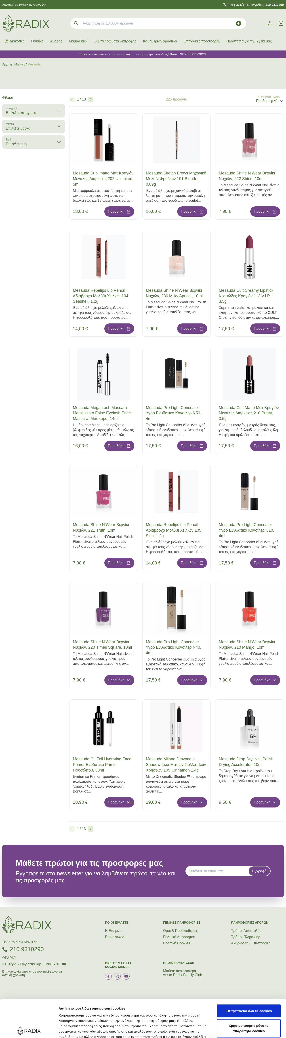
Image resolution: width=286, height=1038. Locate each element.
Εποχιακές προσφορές (202, 41)
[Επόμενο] (90, 99)
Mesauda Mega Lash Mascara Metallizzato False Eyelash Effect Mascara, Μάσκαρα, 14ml (102, 413)
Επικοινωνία (114, 937)
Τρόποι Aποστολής (246, 931)
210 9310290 (27, 949)
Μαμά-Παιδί (78, 41)
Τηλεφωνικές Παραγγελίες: (255, 4)
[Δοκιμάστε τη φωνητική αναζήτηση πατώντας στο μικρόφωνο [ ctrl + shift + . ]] (238, 23)
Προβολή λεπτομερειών (78, 1029)
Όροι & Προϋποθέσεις (180, 931)
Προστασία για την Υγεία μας (249, 41)
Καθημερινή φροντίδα (160, 41)
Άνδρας (56, 41)
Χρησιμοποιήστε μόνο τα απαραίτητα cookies (249, 990)
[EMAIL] (218, 871)
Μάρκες (19, 64)
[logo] (25, 23)
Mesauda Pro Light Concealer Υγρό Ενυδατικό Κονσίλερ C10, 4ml (246, 530)
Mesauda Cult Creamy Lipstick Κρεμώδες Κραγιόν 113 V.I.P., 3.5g (246, 296)
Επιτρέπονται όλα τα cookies (248, 973)
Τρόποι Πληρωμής (246, 937)
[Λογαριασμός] (270, 23)
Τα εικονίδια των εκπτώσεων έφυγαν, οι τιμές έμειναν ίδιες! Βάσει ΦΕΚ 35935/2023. (143, 54)
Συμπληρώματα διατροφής (115, 41)
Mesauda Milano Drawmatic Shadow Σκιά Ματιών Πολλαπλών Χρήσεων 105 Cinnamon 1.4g (176, 764)
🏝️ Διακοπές (14, 41)
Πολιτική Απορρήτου (179, 937)
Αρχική (7, 64)
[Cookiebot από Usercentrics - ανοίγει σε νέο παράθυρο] (28, 1029)
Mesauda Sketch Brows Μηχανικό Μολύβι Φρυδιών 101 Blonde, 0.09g (176, 179)
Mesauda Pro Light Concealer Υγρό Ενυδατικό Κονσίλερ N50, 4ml (173, 413)
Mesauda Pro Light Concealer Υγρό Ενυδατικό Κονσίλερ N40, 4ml (173, 647)
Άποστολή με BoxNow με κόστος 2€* (24, 4)
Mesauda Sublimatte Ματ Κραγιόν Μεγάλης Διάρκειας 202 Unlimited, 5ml (103, 179)
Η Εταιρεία (113, 931)
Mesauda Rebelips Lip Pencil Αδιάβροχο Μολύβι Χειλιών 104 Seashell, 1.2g (100, 296)
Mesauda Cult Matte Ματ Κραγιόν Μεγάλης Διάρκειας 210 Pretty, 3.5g (249, 413)
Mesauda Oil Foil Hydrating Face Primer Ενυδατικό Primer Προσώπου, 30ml (102, 764)
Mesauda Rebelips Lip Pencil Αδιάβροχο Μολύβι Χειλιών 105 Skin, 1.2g (173, 530)
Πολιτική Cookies (176, 943)
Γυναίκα (37, 41)
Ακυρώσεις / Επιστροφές (250, 943)
